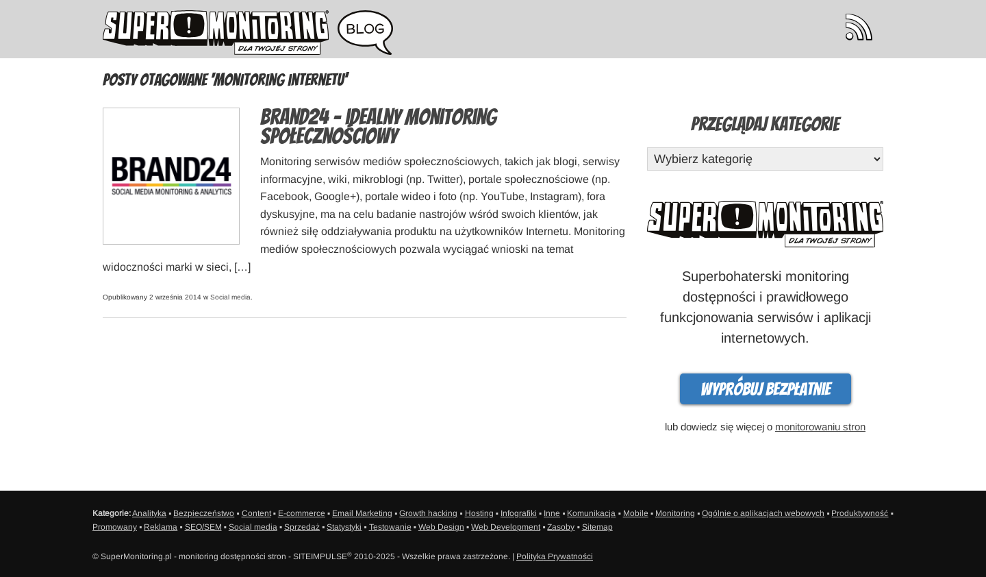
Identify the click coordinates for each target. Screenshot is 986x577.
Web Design (441, 527)
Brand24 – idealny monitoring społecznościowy (378, 127)
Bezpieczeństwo (203, 513)
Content (256, 513)
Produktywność (859, 513)
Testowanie (390, 527)
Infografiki (519, 513)
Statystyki (344, 527)
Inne (552, 513)
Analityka (149, 513)
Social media (230, 297)
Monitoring (675, 513)
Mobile (635, 513)
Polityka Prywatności (554, 556)
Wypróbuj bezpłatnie (765, 389)
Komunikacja (591, 513)
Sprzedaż (302, 527)
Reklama (160, 527)
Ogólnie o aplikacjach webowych (763, 513)
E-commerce (301, 513)
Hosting (479, 513)
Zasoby (560, 527)
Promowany (114, 527)
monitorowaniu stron (820, 426)
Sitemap (597, 527)
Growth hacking (428, 513)
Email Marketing (362, 513)
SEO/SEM (203, 527)
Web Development (505, 527)
